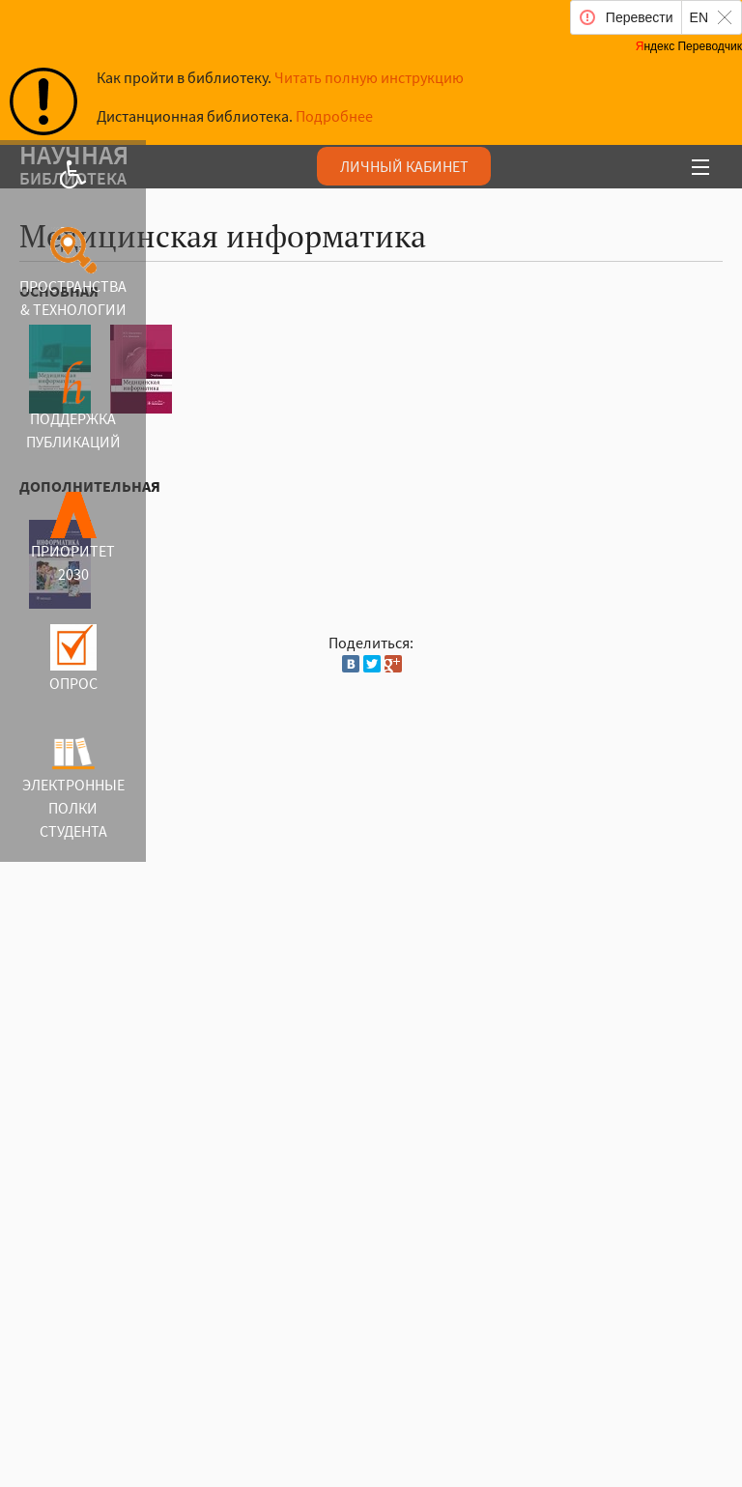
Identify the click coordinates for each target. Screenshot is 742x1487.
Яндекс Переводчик (689, 46)
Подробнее (334, 116)
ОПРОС (73, 683)
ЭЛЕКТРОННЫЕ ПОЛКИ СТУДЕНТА (73, 808)
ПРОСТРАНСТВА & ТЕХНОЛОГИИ (73, 297)
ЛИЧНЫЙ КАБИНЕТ (404, 166)
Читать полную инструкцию (369, 77)
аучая (283, 168)
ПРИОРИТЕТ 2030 (73, 562)
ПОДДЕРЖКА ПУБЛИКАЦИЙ (73, 430)
